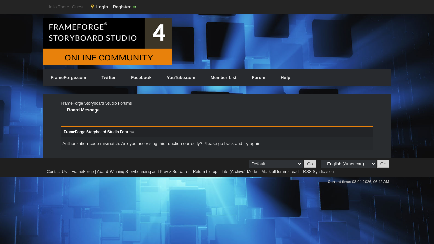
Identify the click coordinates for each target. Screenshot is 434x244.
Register (122, 6)
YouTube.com (181, 77)
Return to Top (205, 171)
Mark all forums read (279, 171)
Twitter (108, 77)
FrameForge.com (68, 77)
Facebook (141, 77)
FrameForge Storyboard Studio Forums (96, 103)
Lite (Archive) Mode (239, 171)
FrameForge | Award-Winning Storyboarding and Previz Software (130, 171)
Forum (258, 77)
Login (102, 6)
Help (285, 77)
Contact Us (57, 171)
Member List (224, 77)
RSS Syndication (318, 171)
